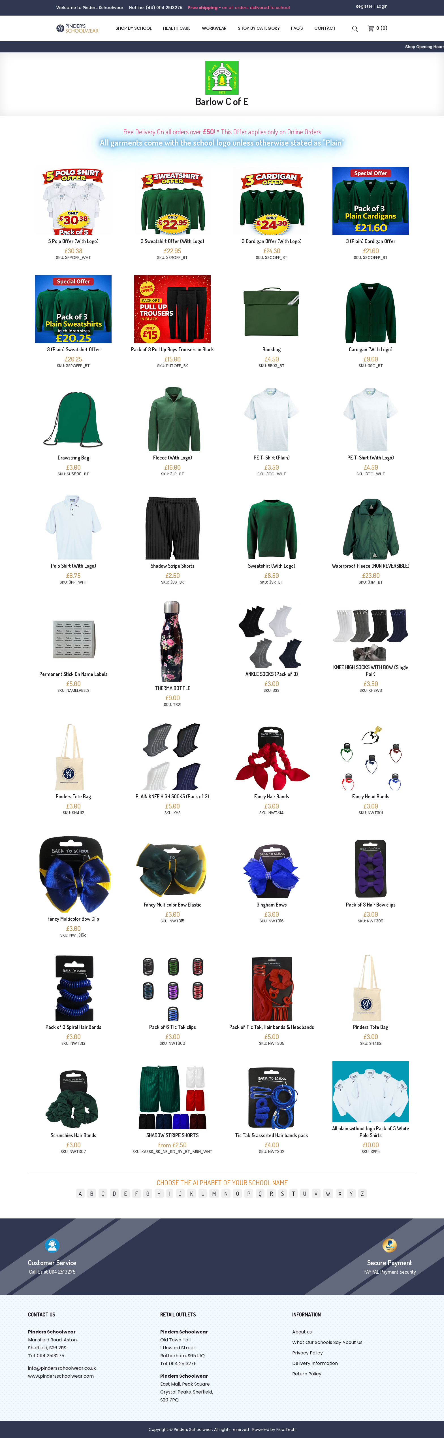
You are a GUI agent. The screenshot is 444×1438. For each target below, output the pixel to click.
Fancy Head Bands (370, 796)
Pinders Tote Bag (73, 796)
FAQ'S (297, 28)
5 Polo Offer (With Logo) (73, 241)
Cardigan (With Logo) (370, 349)
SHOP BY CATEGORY (259, 28)
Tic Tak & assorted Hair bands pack (271, 1135)
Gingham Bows (272, 904)
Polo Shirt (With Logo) (73, 566)
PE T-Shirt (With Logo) (370, 457)
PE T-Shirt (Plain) (272, 457)
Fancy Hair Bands (271, 796)
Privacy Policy (307, 1353)
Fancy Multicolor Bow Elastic (172, 904)
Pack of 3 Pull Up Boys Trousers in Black (172, 349)
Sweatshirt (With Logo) (271, 566)
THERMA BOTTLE (172, 688)
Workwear (214, 28)
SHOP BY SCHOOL (134, 28)
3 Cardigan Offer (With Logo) (272, 241)
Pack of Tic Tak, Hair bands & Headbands (271, 1027)
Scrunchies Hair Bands (73, 1135)
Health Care (177, 28)
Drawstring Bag (73, 457)
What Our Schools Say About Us (327, 1342)
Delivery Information (315, 1363)
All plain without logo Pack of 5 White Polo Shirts (370, 1131)
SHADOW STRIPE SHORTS (172, 1135)
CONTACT (325, 28)
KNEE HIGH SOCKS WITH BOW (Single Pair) (370, 670)
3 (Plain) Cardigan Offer (370, 241)
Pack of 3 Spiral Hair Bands (73, 1027)
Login (382, 6)
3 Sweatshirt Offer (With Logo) (172, 241)
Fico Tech (286, 1429)
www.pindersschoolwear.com (61, 1376)
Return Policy (306, 1374)
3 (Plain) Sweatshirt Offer (73, 349)
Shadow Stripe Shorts (173, 566)
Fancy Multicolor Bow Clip (73, 919)
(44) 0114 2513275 (164, 7)
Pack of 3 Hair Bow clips (371, 904)
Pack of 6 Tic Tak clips (172, 1027)
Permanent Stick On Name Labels (73, 674)
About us (302, 1332)
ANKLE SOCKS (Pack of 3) (272, 674)
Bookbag (271, 349)
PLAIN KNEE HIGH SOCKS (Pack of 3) (172, 796)
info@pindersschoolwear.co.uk (62, 1368)
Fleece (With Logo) (172, 457)
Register (364, 6)
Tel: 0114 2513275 (46, 1355)
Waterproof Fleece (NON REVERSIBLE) (370, 566)
